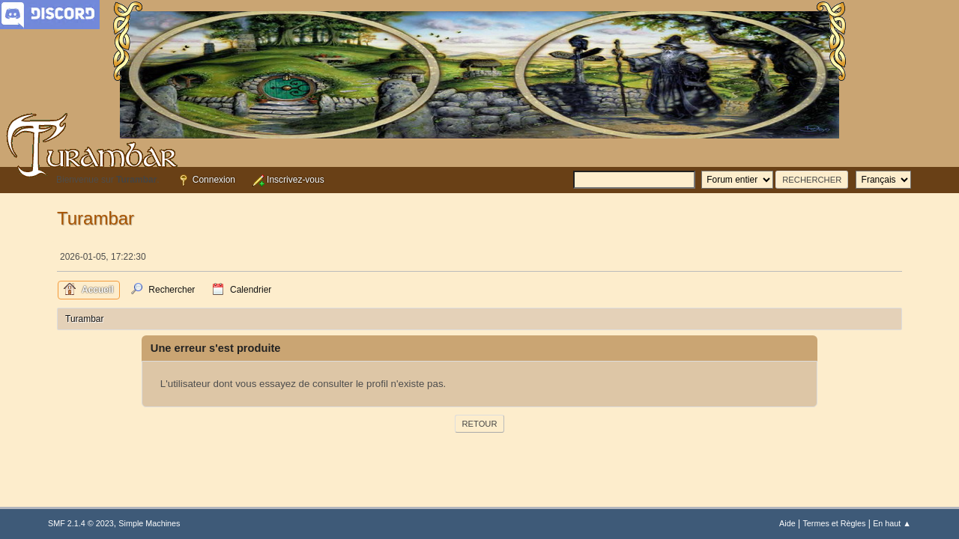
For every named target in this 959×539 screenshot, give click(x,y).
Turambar (95, 218)
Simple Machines (149, 523)
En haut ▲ (892, 523)
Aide (787, 523)
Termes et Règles (833, 523)
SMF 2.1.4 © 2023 (81, 523)
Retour (479, 423)
